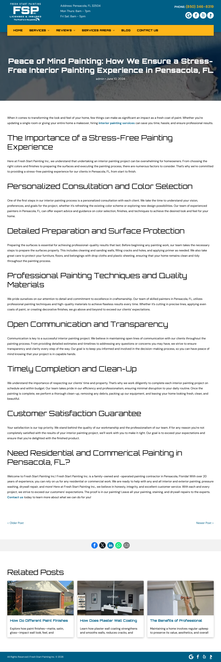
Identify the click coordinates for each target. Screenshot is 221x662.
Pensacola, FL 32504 (87, 6)
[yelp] (203, 15)
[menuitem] (18, 30)
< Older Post (15, 523)
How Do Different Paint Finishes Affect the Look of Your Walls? (39, 620)
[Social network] (210, 15)
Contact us (15, 497)
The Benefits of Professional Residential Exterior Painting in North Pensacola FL (178, 620)
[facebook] (196, 15)
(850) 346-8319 (200, 6)
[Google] (188, 15)
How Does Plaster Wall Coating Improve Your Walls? (108, 620)
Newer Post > (205, 523)
